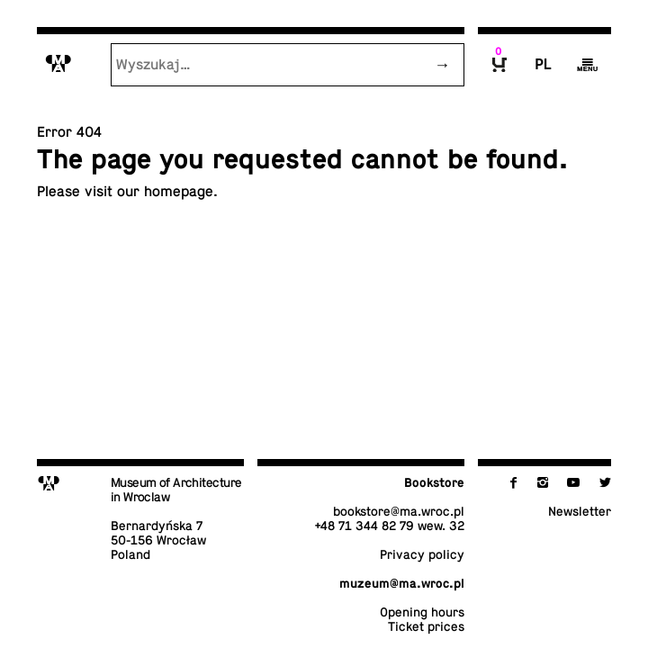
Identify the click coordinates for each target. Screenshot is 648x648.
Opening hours (422, 612)
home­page (178, 192)
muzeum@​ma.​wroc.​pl (401, 583)
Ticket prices (426, 626)
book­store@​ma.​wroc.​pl (398, 511)
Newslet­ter (579, 511)
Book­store (434, 482)
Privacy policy (422, 554)
